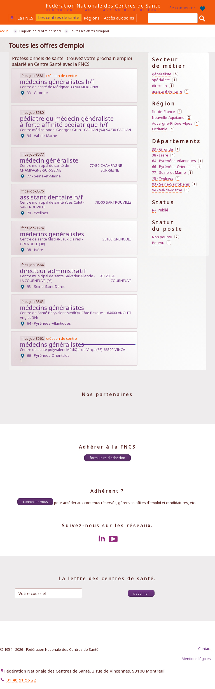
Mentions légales (196, 658)
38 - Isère (163, 155)
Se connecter (182, 7)
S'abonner (141, 593)
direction (163, 85)
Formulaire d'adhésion (107, 458)
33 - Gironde (166, 149)
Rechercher (202, 18)
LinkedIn (102, 539)
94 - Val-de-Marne (170, 190)
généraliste (165, 74)
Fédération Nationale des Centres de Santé (103, 6)
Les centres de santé (58, 17)
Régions (91, 18)
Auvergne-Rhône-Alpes (175, 123)
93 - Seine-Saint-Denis (174, 184)
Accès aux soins (119, 18)
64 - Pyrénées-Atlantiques (177, 160)
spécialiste (164, 80)
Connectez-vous (35, 501)
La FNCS (25, 18)
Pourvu (161, 242)
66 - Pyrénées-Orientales (176, 166)
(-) (154, 210)
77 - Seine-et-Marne (172, 172)
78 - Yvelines (166, 178)
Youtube (113, 539)
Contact (204, 648)
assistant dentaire (170, 91)
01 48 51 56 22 (21, 680)
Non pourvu (165, 237)
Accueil (12, 17)
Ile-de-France (167, 111)
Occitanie (163, 129)
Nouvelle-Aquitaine (171, 117)
